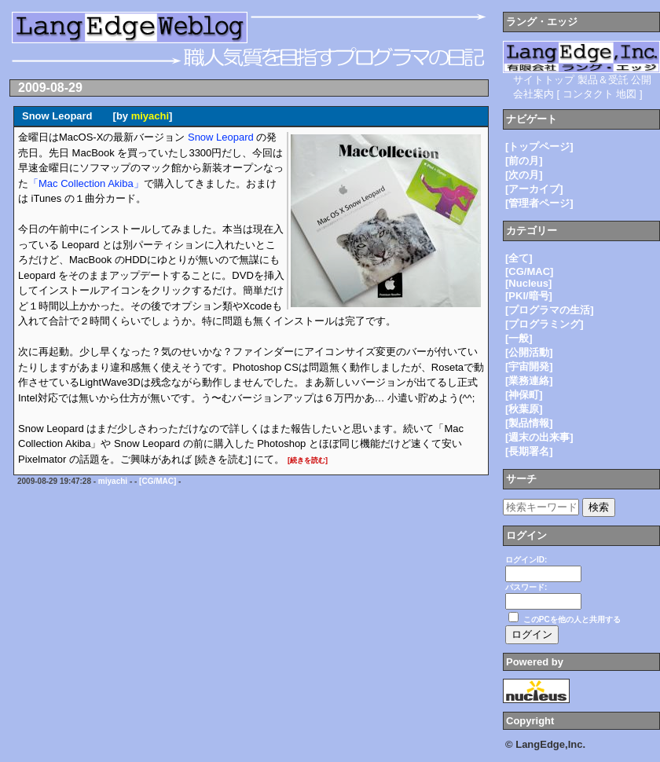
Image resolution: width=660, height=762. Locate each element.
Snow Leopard (221, 137)
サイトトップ (543, 80)
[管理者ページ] (539, 203)
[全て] (519, 258)
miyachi (150, 116)
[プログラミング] (544, 324)
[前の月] (524, 161)
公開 (641, 80)
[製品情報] (529, 423)
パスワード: (526, 587)
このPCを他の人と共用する (572, 619)
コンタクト (588, 94)
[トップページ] (539, 146)
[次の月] (524, 175)
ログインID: (526, 559)
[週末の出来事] (539, 437)
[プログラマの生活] (549, 310)
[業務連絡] (529, 380)
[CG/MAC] (157, 481)
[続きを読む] (308, 460)
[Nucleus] (528, 283)
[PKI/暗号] (528, 296)
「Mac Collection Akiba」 (86, 183)
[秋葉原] (524, 409)
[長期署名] (529, 451)
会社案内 (533, 94)
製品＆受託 (603, 80)
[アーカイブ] (534, 189)
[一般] (519, 338)
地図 (626, 94)
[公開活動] (529, 352)
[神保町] (524, 395)
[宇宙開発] (529, 366)
